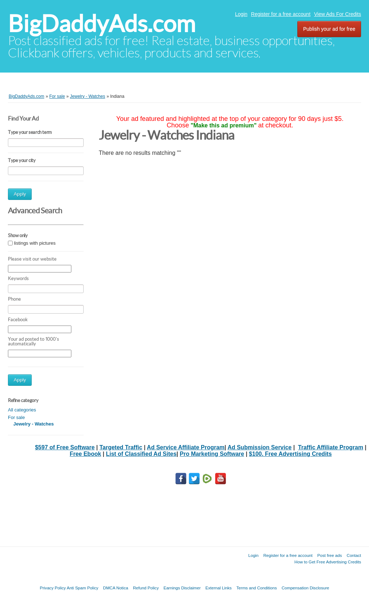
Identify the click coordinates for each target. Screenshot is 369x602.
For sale (16, 417)
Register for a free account (281, 14)
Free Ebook (85, 454)
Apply (20, 194)
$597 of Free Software (64, 447)
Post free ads (329, 555)
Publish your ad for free (329, 29)
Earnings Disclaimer (182, 587)
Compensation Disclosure (305, 587)
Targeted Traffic (120, 447)
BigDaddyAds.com (101, 23)
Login (241, 14)
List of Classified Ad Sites (141, 454)
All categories (22, 410)
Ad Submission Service (259, 447)
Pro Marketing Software (212, 454)
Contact (354, 555)
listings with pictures (35, 243)
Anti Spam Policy (82, 587)
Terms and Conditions (256, 587)
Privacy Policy (53, 587)
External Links (218, 587)
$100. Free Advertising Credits (290, 454)
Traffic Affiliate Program (330, 447)
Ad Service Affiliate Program (185, 447)
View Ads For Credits (337, 14)
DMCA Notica (115, 587)
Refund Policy (146, 587)
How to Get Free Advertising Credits (327, 561)
